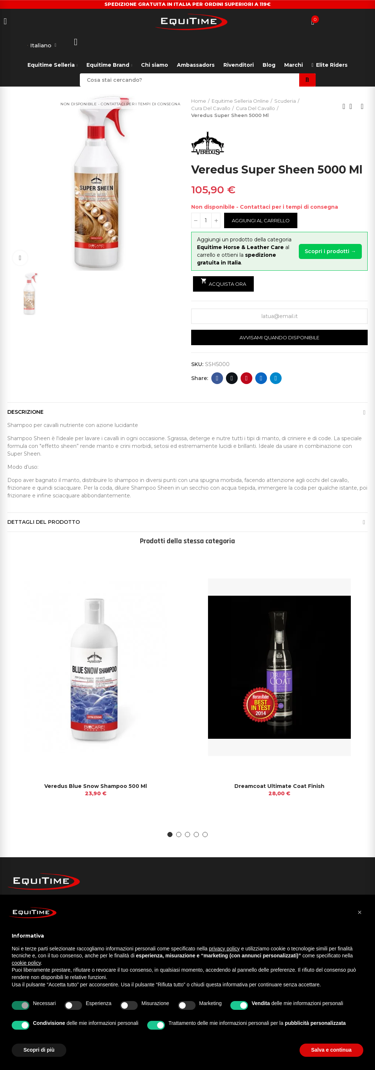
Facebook (217, 378)
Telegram (276, 378)
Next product (362, 106)
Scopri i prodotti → (330, 251)
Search (307, 80)
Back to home (353, 106)
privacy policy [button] (224, 949)
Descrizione (25, 412)
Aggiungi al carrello (261, 221)
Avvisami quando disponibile (279, 338)
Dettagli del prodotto (43, 522)
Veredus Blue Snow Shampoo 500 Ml (95, 786)
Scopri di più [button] (39, 1050)
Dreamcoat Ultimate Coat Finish (279, 786)
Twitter (232, 378)
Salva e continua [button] (331, 1050)
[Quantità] (205, 221)
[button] (169, 835)
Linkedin (261, 378)
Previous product (343, 106)
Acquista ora (223, 282)
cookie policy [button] (26, 963)
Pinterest (246, 378)
